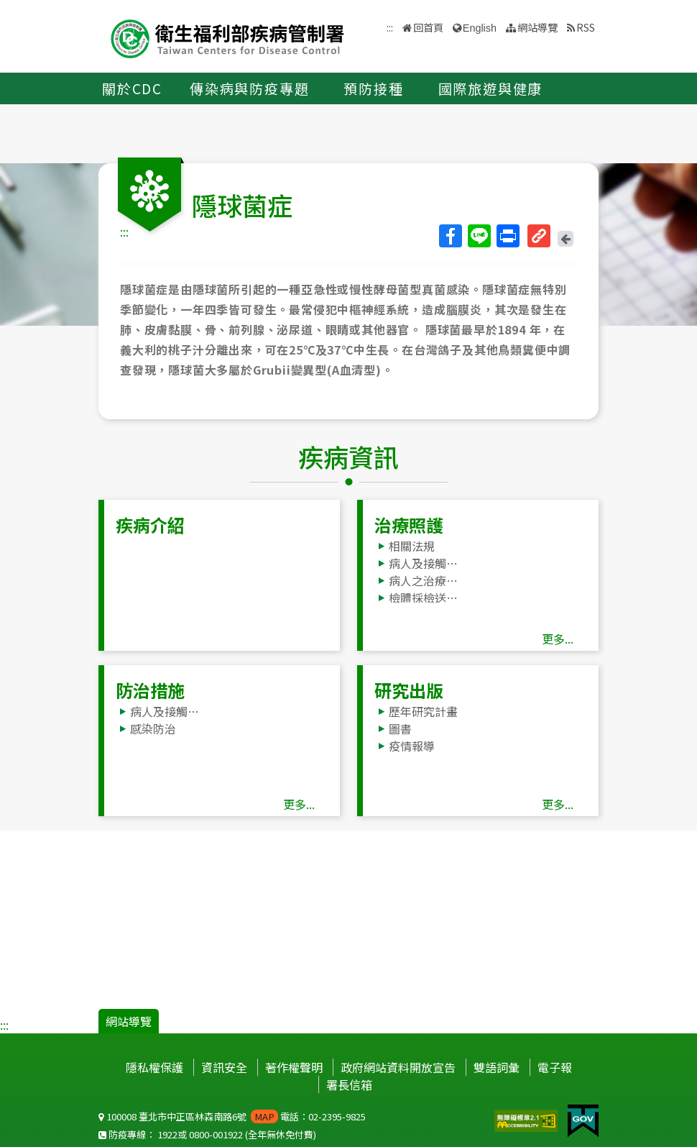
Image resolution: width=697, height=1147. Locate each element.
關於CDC (132, 88)
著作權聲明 (294, 1067)
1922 (167, 1134)
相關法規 (412, 546)
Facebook (450, 235)
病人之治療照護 (427, 580)
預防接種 (373, 88)
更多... (557, 638)
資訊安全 (224, 1067)
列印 (507, 235)
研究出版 (408, 690)
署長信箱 (349, 1084)
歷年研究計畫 (423, 711)
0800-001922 (216, 1134)
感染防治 (153, 728)
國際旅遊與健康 (490, 88)
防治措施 (150, 690)
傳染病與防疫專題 (249, 88)
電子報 (554, 1067)
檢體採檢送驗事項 (427, 597)
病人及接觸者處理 (427, 563)
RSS (585, 27)
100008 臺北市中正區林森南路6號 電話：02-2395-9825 (232, 1116)
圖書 (400, 728)
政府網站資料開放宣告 (398, 1067)
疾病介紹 (150, 524)
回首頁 (428, 27)
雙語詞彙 (497, 1067)
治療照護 (408, 524)
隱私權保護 (154, 1067)
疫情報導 (412, 745)
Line (478, 235)
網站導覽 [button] (537, 27)
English (480, 28)
